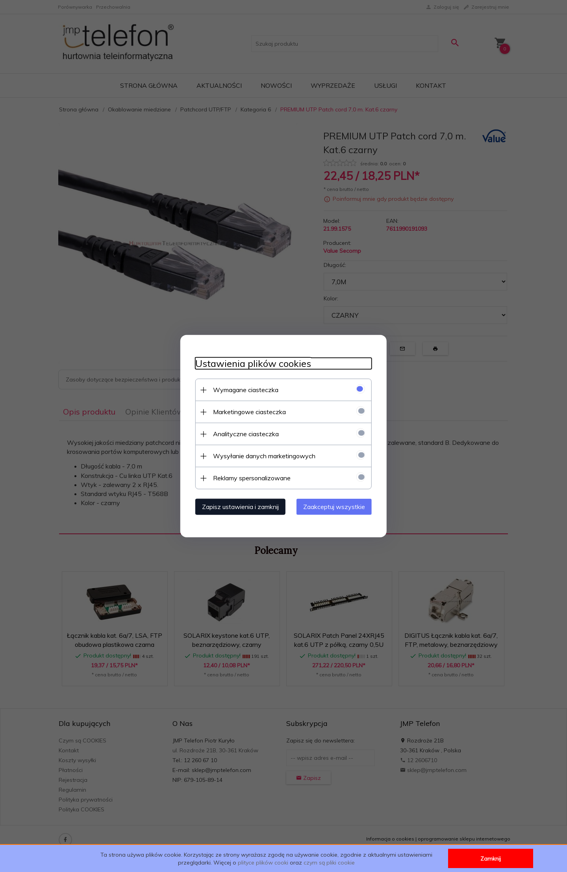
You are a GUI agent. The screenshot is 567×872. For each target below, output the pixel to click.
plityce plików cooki (263, 862)
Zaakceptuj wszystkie (336, 506)
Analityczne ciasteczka (243, 433)
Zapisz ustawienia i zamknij (238, 506)
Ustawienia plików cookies (251, 363)
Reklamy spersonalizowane (249, 477)
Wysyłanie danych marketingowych (262, 455)
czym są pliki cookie (329, 862)
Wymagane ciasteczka (243, 389)
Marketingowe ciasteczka (247, 411)
